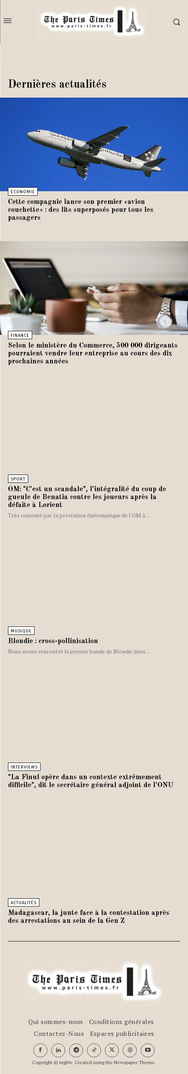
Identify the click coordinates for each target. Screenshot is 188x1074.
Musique (21, 631)
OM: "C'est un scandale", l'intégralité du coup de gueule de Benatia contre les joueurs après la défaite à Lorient (87, 497)
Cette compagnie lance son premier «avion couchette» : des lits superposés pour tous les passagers (80, 209)
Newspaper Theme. (135, 1062)
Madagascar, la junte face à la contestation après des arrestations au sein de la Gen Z (88, 916)
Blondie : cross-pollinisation (53, 641)
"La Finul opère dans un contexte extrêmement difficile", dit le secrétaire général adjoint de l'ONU (90, 781)
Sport (18, 479)
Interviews (24, 767)
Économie (23, 191)
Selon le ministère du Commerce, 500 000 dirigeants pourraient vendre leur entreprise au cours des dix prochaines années (93, 353)
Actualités (24, 902)
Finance (20, 335)
